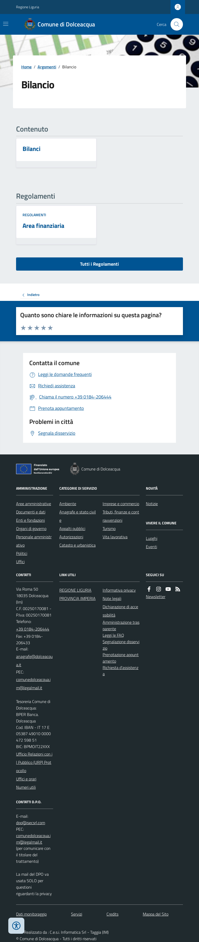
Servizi (76, 914)
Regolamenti (34, 215)
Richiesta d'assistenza (120, 670)
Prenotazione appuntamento (121, 657)
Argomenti (47, 67)
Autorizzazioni (71, 537)
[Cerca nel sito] (174, 24)
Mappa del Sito (155, 914)
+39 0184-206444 (32, 629)
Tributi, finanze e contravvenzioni (121, 516)
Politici (21, 553)
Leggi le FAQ (113, 635)
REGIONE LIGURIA (75, 590)
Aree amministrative (33, 504)
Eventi (151, 547)
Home (26, 67)
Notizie (152, 504)
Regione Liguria (27, 7)
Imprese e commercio (121, 504)
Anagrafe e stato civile (77, 516)
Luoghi (151, 538)
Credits (112, 914)
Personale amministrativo (34, 541)
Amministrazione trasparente (121, 625)
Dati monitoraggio (31, 914)
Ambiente (67, 504)
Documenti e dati (30, 512)
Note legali (112, 598)
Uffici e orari (26, 779)
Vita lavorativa (115, 537)
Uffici (20, 562)
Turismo (109, 528)
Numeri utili (26, 787)
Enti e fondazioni (30, 520)
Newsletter (155, 596)
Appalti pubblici (72, 528)
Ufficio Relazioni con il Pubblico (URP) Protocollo (34, 762)
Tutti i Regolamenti (99, 263)
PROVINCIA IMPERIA (77, 598)
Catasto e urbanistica (77, 545)
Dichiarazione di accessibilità (120, 611)
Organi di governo (31, 528)
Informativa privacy (119, 590)
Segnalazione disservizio (121, 645)
